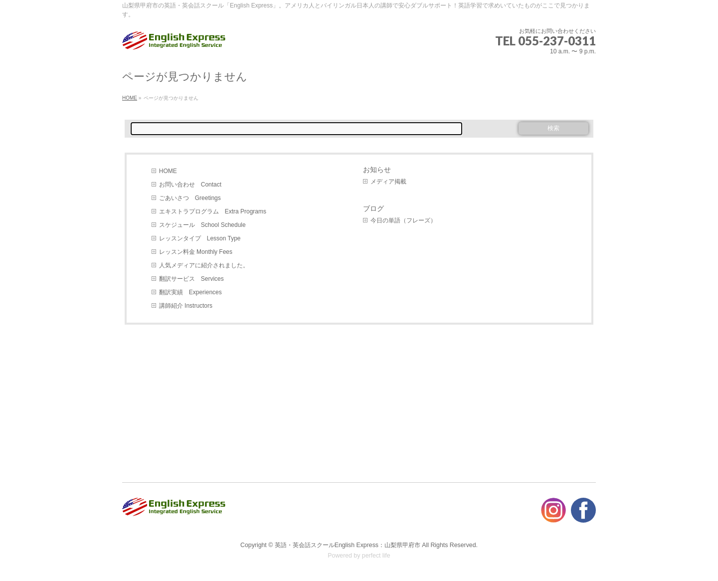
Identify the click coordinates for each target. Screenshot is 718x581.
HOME (168, 171)
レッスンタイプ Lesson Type (200, 238)
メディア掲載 (388, 181)
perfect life (376, 555)
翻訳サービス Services (191, 278)
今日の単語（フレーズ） (403, 220)
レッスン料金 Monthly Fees (195, 251)
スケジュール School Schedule (202, 224)
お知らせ (377, 170)
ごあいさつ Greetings (190, 197)
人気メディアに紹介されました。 (204, 265)
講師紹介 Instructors (185, 305)
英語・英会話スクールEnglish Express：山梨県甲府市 (347, 545)
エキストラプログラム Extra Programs (212, 211)
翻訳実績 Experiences (190, 292)
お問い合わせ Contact (190, 184)
